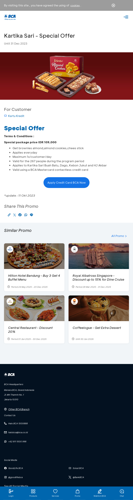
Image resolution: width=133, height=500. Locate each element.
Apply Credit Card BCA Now (66, 182)
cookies (75, 5)
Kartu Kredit (14, 116)
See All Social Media (16, 486)
